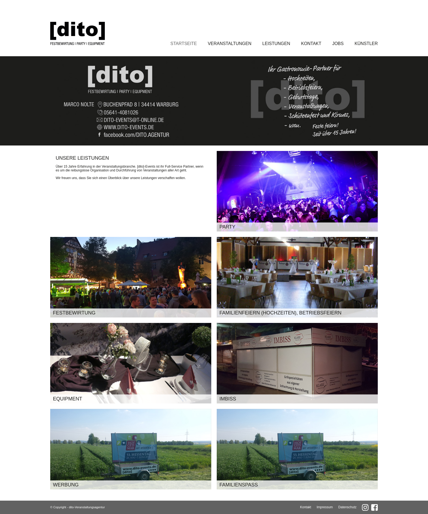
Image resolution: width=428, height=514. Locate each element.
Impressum (325, 507)
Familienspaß (238, 485)
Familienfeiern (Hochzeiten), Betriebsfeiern (280, 313)
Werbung (66, 485)
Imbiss (227, 399)
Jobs (338, 43)
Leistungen (276, 43)
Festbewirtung (74, 313)
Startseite (183, 43)
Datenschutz (347, 507)
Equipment (67, 399)
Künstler (366, 43)
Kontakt (311, 43)
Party (227, 227)
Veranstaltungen (229, 43)
